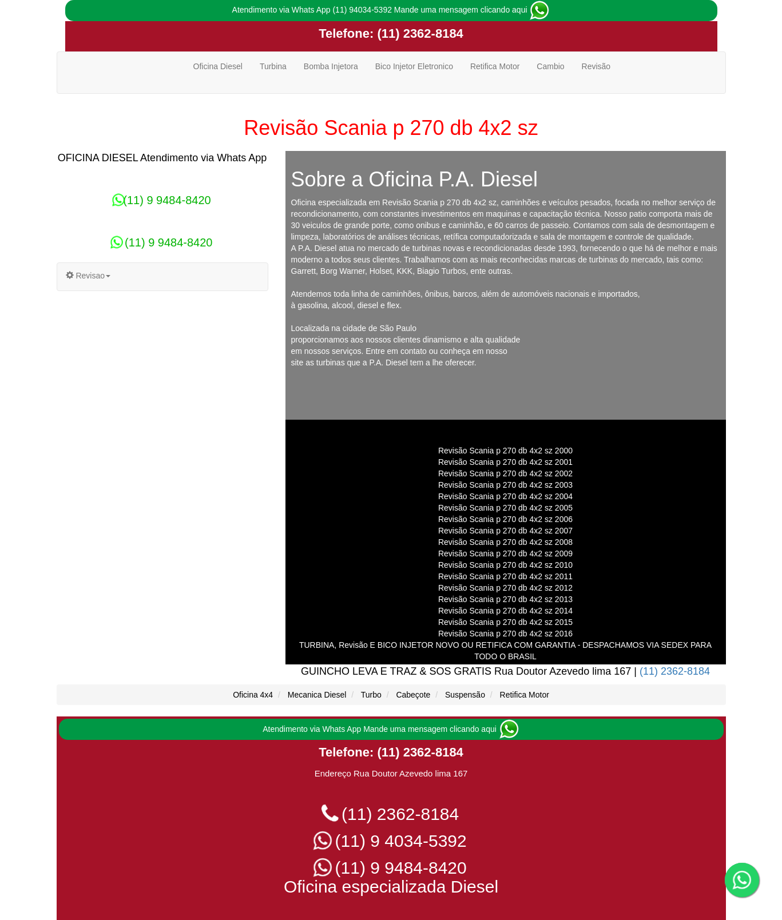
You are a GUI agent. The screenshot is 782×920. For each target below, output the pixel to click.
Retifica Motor (494, 66)
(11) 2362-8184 (418, 33)
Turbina (273, 66)
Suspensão (465, 694)
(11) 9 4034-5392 (391, 840)
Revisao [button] (88, 275)
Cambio (550, 66)
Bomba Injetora (331, 66)
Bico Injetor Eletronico (414, 66)
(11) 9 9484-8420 (162, 200)
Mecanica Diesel (317, 694)
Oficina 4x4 (253, 694)
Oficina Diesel (218, 66)
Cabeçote (413, 694)
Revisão (596, 66)
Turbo (371, 694)
